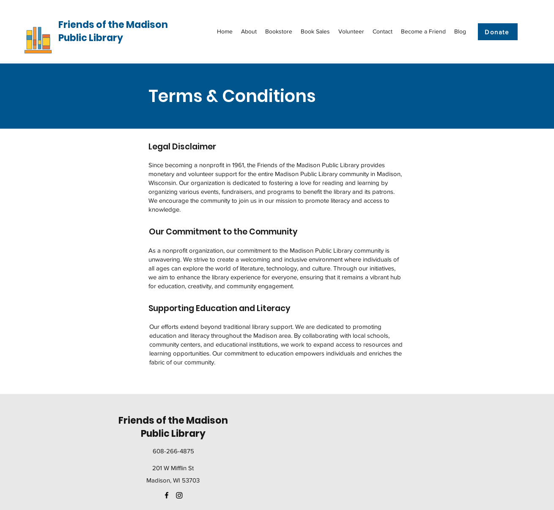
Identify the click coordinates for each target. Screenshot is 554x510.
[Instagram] (179, 495)
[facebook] (166, 495)
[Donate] (498, 31)
